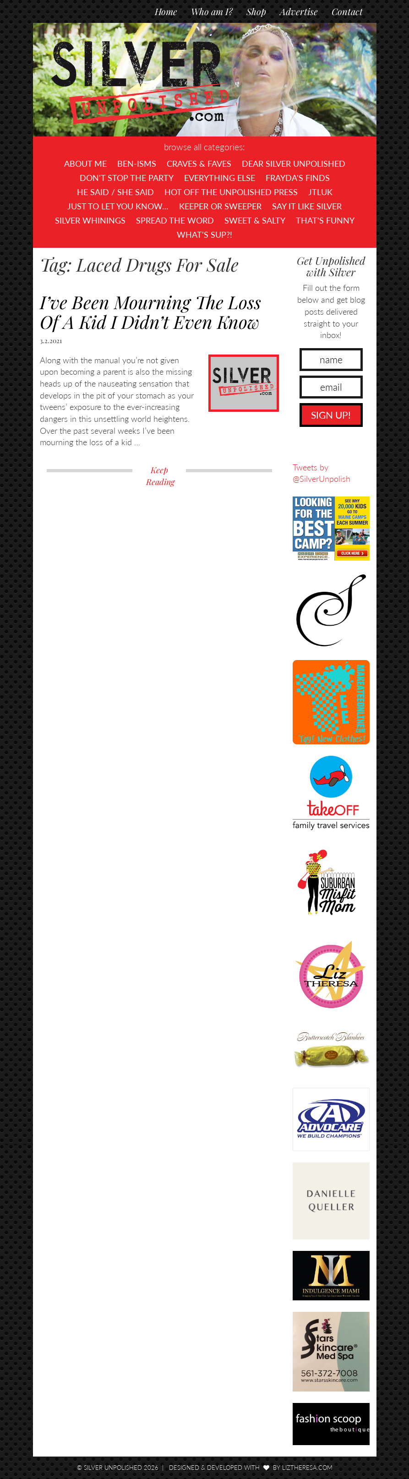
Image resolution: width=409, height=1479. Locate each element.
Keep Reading (160, 475)
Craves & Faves (199, 163)
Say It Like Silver (307, 206)
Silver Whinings (90, 220)
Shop (256, 11)
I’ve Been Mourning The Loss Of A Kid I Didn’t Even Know (150, 311)
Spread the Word (175, 220)
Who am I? (212, 11)
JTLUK (320, 192)
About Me (85, 163)
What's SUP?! (204, 234)
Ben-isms (136, 163)
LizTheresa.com (307, 1467)
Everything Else (219, 178)
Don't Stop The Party (127, 178)
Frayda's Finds (298, 178)
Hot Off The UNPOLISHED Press (231, 192)
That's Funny (325, 220)
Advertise (299, 11)
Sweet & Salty (254, 220)
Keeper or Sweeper (220, 206)
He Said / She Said (115, 192)
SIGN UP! (331, 414)
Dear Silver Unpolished (293, 163)
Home (166, 11)
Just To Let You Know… (118, 206)
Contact (347, 11)
